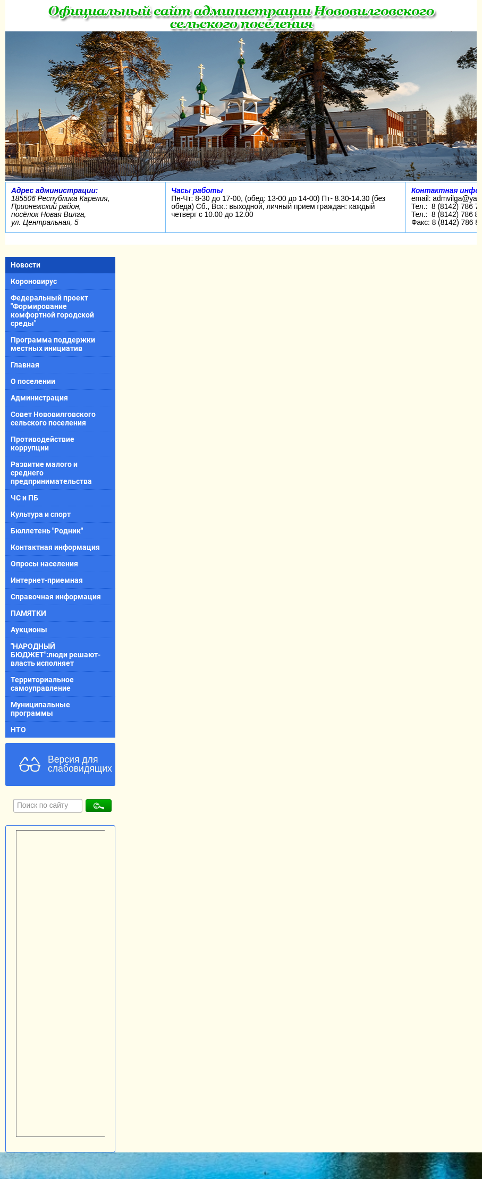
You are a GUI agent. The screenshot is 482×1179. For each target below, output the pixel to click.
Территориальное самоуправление (42, 683)
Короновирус (34, 281)
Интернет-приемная (47, 580)
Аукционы (29, 629)
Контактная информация (55, 547)
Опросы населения (44, 563)
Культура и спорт (41, 514)
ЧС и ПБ (24, 498)
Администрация (39, 398)
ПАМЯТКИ (28, 613)
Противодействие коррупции (42, 443)
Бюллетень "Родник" (47, 530)
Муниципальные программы (40, 708)
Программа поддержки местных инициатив (53, 344)
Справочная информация (56, 596)
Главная (25, 365)
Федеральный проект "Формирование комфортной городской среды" (52, 311)
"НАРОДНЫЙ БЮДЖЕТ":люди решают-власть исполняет (55, 654)
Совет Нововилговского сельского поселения (53, 418)
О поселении (33, 381)
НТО (18, 729)
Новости (25, 265)
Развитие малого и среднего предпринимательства (51, 473)
